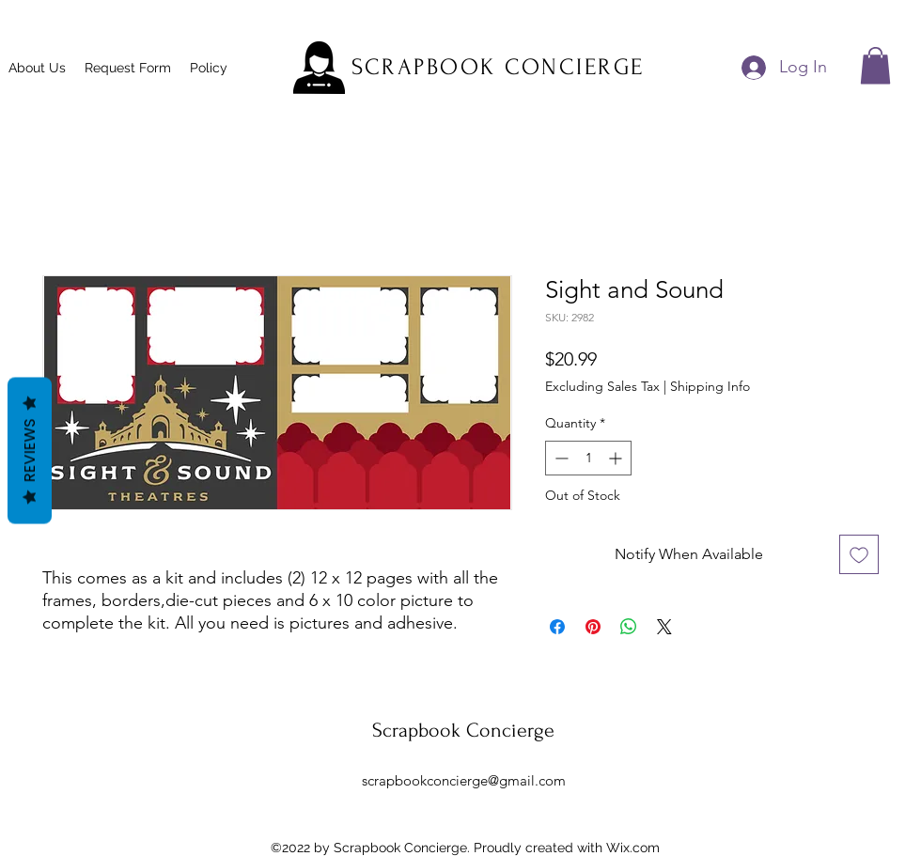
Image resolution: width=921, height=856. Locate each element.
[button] (875, 65)
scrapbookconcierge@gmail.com (464, 780)
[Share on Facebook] (557, 626)
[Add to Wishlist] (859, 554)
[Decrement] (559, 458)
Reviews (29, 450)
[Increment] (617, 458)
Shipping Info (710, 386)
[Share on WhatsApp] (628, 626)
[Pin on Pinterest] (593, 626)
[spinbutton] (588, 458)
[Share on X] (664, 626)
